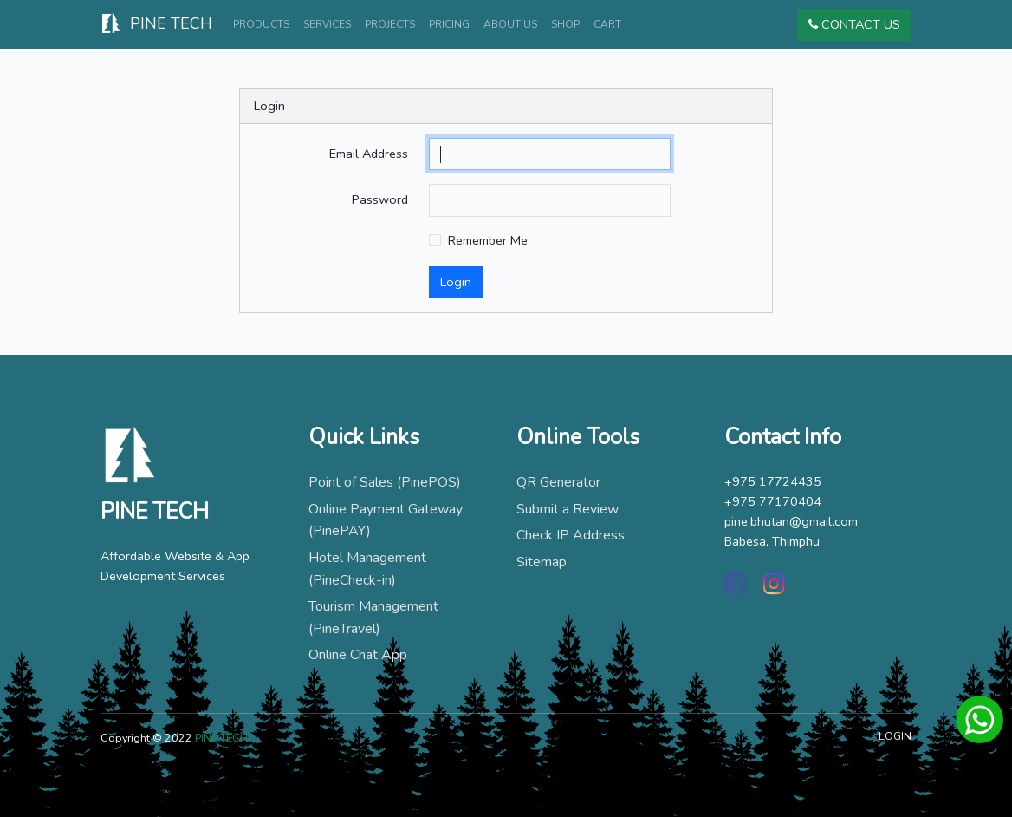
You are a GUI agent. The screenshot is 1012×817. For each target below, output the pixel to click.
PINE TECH (156, 24)
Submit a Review (567, 509)
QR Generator (558, 482)
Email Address (368, 153)
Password (380, 199)
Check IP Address (570, 535)
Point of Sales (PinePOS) (384, 482)
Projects (390, 24)
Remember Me (488, 240)
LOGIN (895, 736)
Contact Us (854, 24)
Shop (565, 24)
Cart (607, 24)
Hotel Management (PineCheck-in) (367, 569)
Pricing (449, 24)
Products (261, 24)
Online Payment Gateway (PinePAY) (385, 520)
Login (455, 282)
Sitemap (541, 562)
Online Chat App (357, 654)
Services (327, 24)
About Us (510, 24)
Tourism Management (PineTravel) (373, 617)
